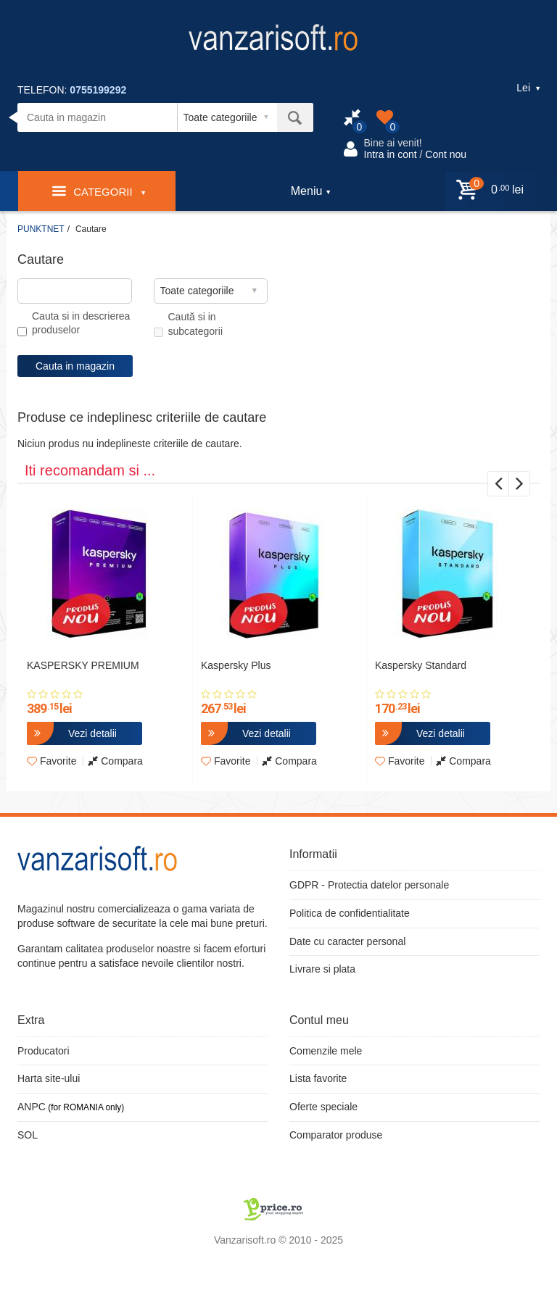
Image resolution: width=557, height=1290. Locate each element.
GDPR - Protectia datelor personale (369, 885)
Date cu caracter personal (347, 941)
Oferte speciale (323, 1106)
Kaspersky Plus (236, 665)
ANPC (31, 1106)
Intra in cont (390, 154)
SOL (27, 1135)
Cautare (91, 229)
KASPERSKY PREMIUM (83, 665)
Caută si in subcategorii (188, 324)
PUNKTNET (41, 229)
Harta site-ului (48, 1078)
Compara (115, 761)
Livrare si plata (322, 969)
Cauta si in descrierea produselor (73, 323)
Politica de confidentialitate (349, 913)
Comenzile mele (325, 1051)
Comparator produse (335, 1135)
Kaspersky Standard (420, 665)
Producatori (43, 1051)
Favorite (51, 761)
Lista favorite (318, 1078)
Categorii (98, 191)
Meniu (311, 191)
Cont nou (445, 154)
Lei (528, 87)
